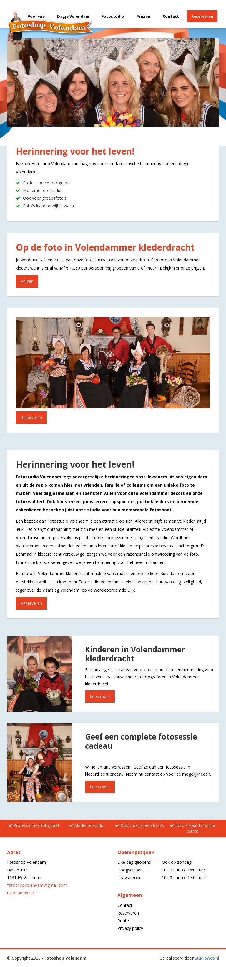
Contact (171, 16)
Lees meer (100, 696)
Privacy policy (130, 928)
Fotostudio (113, 16)
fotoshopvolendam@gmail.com (37, 885)
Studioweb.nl (207, 958)
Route (123, 920)
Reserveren (202, 16)
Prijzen (143, 16)
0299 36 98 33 (20, 893)
